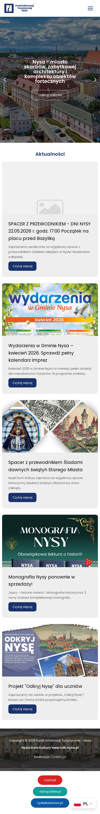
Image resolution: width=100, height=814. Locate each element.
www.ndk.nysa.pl (65, 748)
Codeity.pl (58, 757)
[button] (4, 79)
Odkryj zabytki (50, 95)
